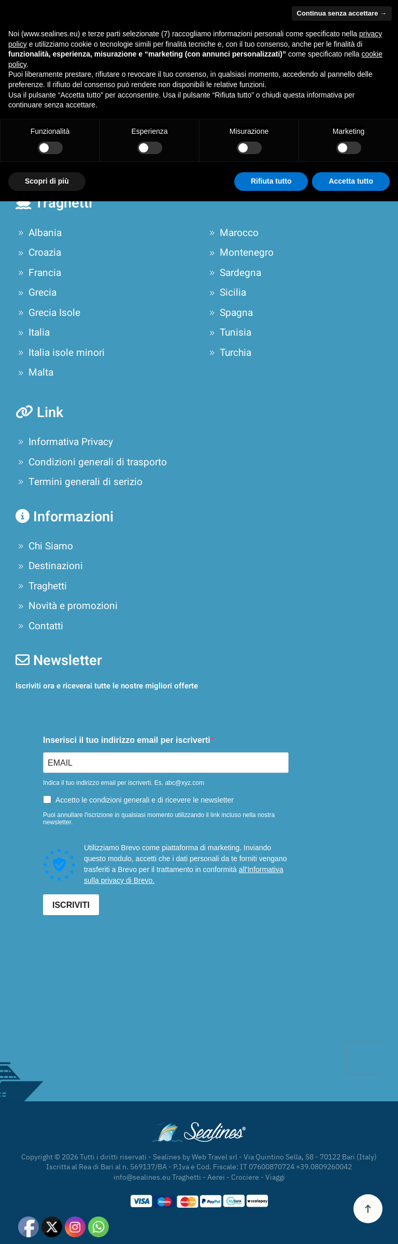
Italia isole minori (60, 352)
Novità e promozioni (67, 606)
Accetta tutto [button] (351, 1224)
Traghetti (41, 586)
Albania (39, 233)
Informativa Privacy (64, 442)
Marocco (233, 233)
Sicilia (226, 292)
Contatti (39, 626)
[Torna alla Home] (96, 21)
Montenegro (240, 252)
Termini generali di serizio (79, 482)
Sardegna (234, 273)
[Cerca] (199, 141)
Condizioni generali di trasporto (91, 462)
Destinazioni (49, 566)
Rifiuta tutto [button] (271, 1224)
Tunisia (229, 332)
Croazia (38, 252)
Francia (38, 273)
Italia (33, 332)
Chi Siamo (44, 546)
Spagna (230, 313)
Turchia (229, 352)
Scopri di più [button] (47, 1224)
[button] (377, 21)
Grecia (36, 292)
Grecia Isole (48, 313)
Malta (34, 372)
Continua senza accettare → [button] (342, 1056)
